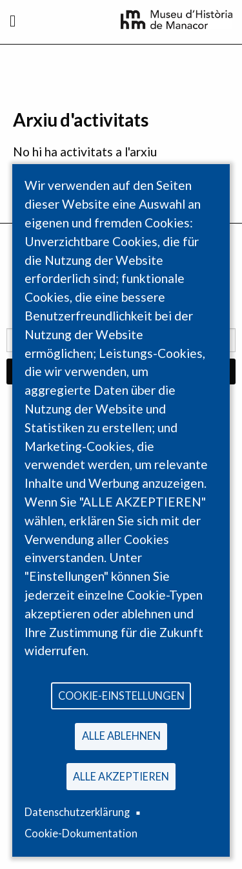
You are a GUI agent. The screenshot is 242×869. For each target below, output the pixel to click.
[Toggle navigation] (12, 20)
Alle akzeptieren (121, 776)
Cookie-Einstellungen (121, 695)
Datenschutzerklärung (77, 812)
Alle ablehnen (121, 735)
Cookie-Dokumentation (81, 833)
